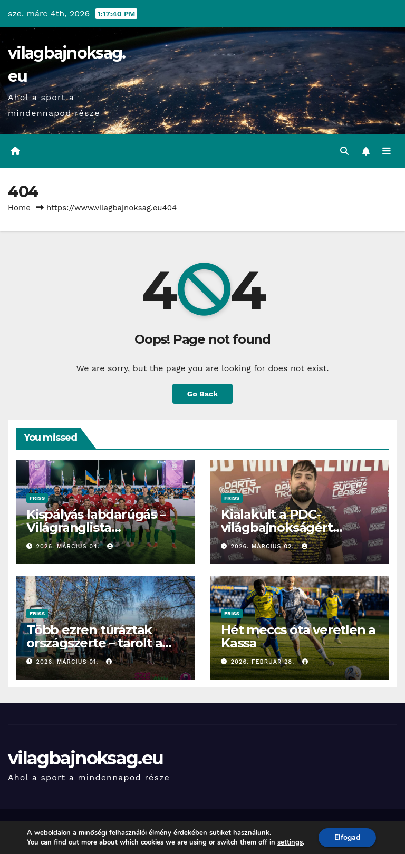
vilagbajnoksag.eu (85, 758)
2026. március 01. (68, 661)
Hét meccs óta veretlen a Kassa (298, 636)
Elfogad (347, 837)
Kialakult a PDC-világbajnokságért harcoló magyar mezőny (295, 527)
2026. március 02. (264, 546)
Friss (37, 498)
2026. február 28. (264, 661)
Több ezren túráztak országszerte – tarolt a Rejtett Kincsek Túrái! (94, 643)
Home (19, 207)
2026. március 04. (69, 546)
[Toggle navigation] (386, 151)
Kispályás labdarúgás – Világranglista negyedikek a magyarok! (102, 527)
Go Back (202, 394)
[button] (344, 151)
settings (290, 842)
